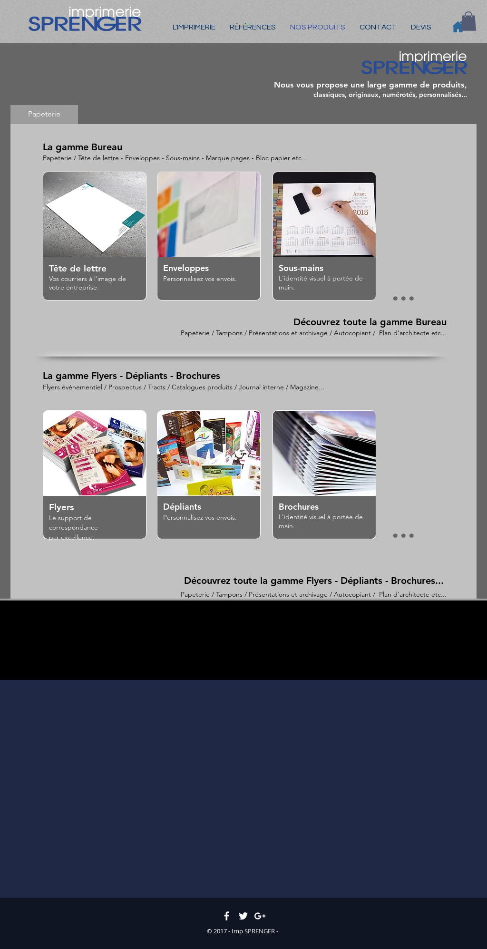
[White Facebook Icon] (227, 916)
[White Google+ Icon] (260, 916)
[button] (468, 21)
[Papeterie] (44, 114)
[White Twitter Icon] (243, 916)
